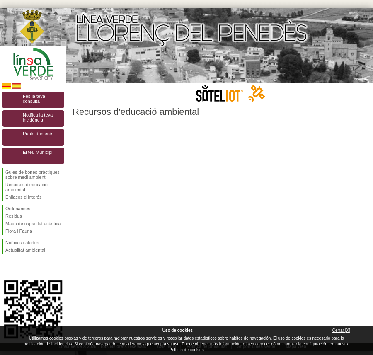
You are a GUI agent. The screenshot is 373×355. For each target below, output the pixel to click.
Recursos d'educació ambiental (26, 187)
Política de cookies (186, 350)
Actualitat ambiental (25, 250)
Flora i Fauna (18, 231)
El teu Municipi (38, 152)
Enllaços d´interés (23, 197)
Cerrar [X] (341, 330)
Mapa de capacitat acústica (33, 223)
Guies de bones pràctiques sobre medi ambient (32, 175)
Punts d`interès (38, 133)
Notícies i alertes (22, 242)
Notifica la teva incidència (38, 117)
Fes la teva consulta (34, 99)
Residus (13, 216)
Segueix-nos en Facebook (7, 267)
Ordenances (17, 208)
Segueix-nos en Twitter (21, 267)
